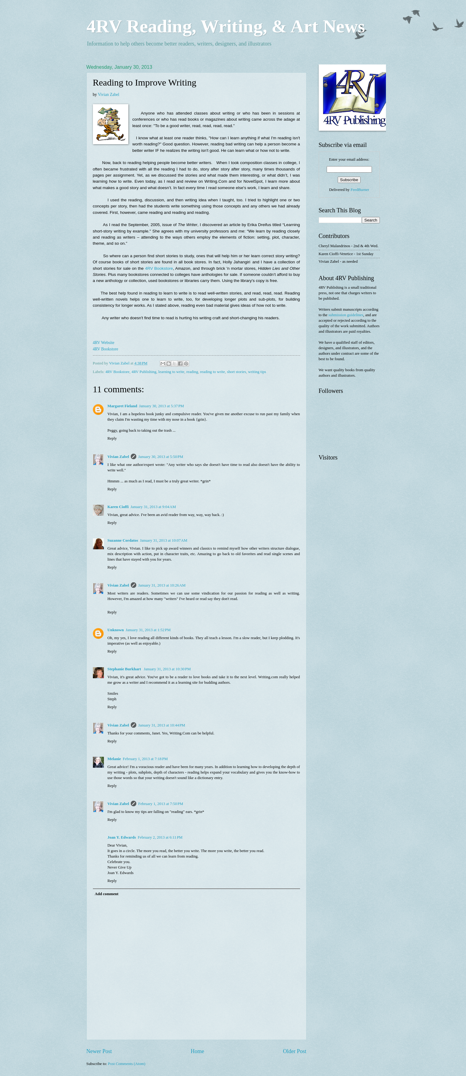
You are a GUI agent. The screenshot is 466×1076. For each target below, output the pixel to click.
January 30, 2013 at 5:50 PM (160, 457)
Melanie (114, 759)
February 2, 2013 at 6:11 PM (160, 837)
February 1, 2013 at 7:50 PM (160, 804)
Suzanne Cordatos (123, 540)
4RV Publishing (143, 372)
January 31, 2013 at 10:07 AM (163, 540)
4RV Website (104, 342)
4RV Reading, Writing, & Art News (225, 26)
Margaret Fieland (122, 406)
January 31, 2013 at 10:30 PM (167, 669)
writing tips (257, 372)
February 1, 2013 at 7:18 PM (145, 759)
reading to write (212, 372)
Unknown (116, 630)
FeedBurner (359, 190)
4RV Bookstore (159, 268)
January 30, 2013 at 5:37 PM (161, 406)
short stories (236, 372)
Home (197, 1051)
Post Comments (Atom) (126, 1064)
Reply (112, 438)
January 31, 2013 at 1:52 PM (148, 630)
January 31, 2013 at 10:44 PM (161, 725)
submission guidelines (345, 315)
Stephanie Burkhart (125, 669)
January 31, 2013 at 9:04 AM (153, 507)
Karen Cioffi (118, 507)
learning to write (171, 372)
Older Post (294, 1051)
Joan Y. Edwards (122, 837)
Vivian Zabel (109, 94)
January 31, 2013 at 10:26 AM (161, 585)
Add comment (107, 894)
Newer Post (99, 1051)
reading (192, 372)
